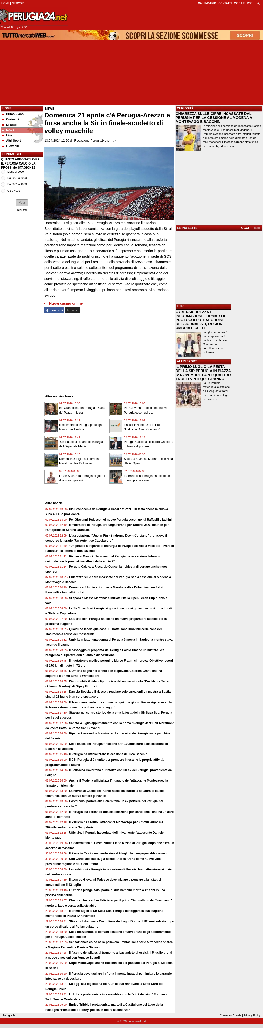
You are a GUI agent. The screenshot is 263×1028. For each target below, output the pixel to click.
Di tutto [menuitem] (9, 125)
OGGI (245, 228)
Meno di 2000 (15, 171)
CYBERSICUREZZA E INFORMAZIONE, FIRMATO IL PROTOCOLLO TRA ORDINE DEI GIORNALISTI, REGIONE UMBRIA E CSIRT (201, 320)
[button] (22, 202)
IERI (257, 228)
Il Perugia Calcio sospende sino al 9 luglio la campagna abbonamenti (118, 853)
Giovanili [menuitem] (10, 146)
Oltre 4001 (13, 190)
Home (6, 108)
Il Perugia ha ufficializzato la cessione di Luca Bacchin (108, 754)
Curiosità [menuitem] (10, 119)
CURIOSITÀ (185, 108)
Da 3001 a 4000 (17, 184)
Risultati (22, 209)
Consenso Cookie (230, 1015)
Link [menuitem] (7, 135)
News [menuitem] (8, 130)
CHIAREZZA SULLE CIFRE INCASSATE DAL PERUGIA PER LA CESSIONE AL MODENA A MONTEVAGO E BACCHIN (214, 118)
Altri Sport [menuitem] (11, 140)
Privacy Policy (252, 1015)
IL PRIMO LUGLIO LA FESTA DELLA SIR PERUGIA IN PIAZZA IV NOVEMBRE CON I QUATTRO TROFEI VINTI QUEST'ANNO (203, 373)
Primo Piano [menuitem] (13, 114)
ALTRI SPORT (187, 361)
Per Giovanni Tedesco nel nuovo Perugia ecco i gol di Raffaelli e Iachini (120, 519)
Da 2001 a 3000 (17, 177)
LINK (180, 306)
